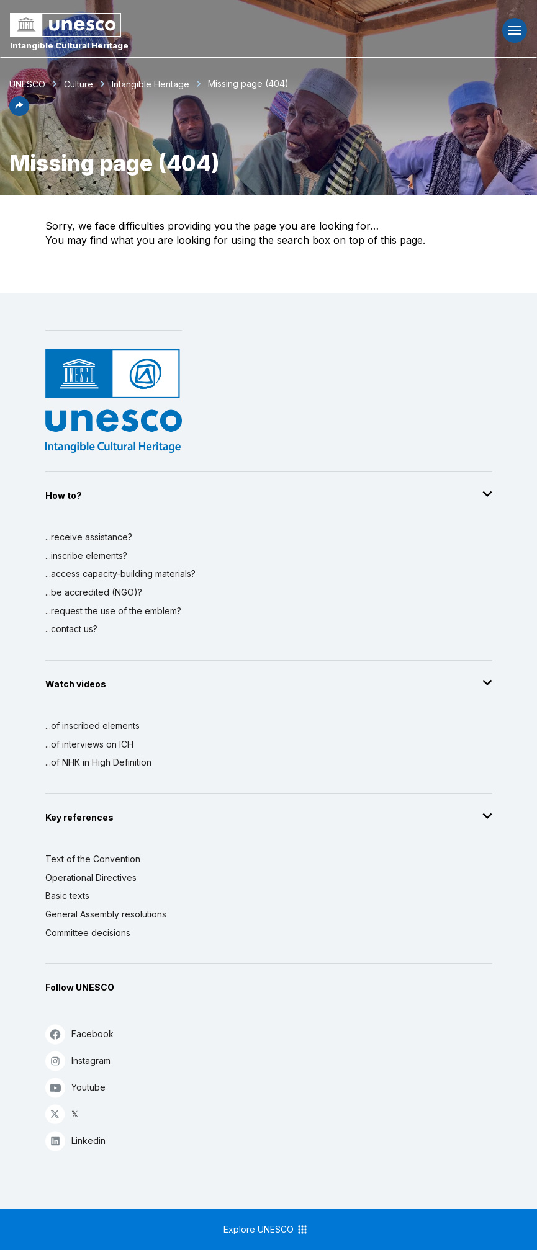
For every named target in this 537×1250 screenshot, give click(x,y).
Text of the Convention (92, 859)
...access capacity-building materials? (120, 573)
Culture (78, 84)
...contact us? (71, 628)
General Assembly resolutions (105, 914)
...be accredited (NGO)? (93, 592)
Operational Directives (91, 877)
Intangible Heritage (150, 84)
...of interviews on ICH (89, 744)
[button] (19, 112)
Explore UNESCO (266, 1229)
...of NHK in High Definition (98, 762)
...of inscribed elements (92, 725)
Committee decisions (87, 932)
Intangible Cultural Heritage (69, 45)
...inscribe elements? (86, 555)
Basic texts (67, 895)
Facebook (79, 1033)
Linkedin (75, 1140)
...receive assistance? (88, 537)
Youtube (75, 1087)
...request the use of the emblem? (113, 610)
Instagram (78, 1060)
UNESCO (27, 84)
